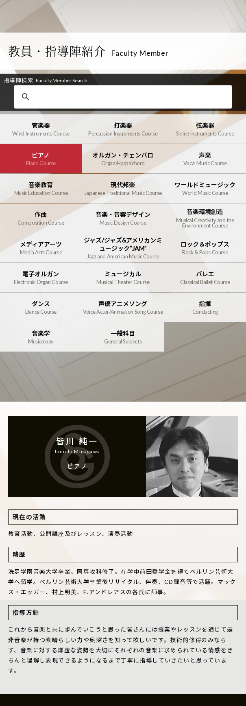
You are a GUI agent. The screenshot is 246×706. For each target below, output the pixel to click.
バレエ (205, 277)
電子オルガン (41, 277)
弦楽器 (205, 129)
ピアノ (41, 158)
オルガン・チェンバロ (123, 158)
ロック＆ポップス (205, 248)
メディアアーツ (41, 248)
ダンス (41, 307)
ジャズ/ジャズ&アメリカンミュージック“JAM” (123, 247)
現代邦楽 (123, 188)
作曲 (41, 218)
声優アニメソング (123, 307)
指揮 (205, 307)
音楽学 (41, 337)
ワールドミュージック (205, 188)
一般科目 (123, 337)
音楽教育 (41, 188)
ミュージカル (123, 277)
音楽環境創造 (205, 218)
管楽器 (41, 129)
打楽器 (123, 129)
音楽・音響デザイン (123, 218)
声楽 (205, 158)
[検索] (126, 97)
